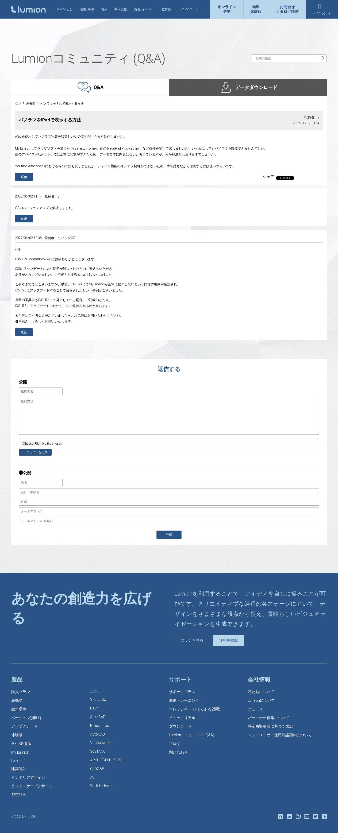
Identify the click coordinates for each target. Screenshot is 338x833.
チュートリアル (182, 718)
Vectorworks (100, 742)
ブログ (174, 743)
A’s (92, 777)
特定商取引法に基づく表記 (270, 726)
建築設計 (18, 769)
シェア (268, 176)
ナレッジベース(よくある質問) (194, 709)
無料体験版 (256, 9)
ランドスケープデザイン (32, 786)
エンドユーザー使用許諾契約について (280, 735)
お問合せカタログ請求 (287, 9)
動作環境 (18, 709)
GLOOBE (97, 769)
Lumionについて (261, 700)
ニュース (255, 709)
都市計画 (18, 794)
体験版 (17, 735)
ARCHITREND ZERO (106, 760)
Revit (94, 708)
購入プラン (20, 692)
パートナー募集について (268, 718)
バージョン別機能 (26, 718)
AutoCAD (97, 734)
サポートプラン (182, 692)
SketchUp (98, 699)
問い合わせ (178, 752)
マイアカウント (322, 13)
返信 (24, 177)
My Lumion (20, 752)
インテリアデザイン (28, 777)
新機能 (17, 700)
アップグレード (24, 726)
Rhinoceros (99, 725)
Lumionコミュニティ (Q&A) (191, 735)
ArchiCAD (97, 717)
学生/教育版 (21, 743)
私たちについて (261, 692)
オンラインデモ (226, 9)
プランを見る (192, 640)
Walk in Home (101, 786)
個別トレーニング (184, 700)
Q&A (18, 103)
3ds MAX (97, 751)
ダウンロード (180, 726)
